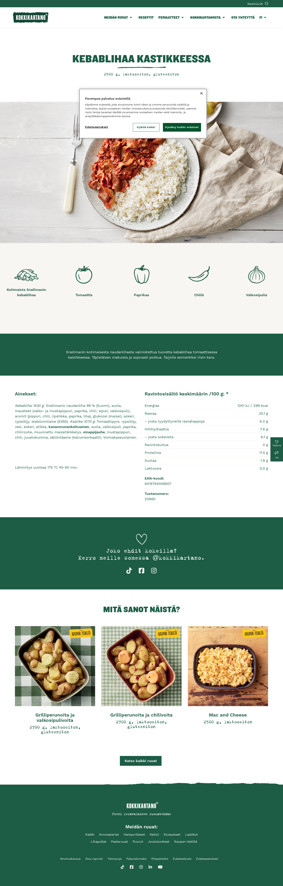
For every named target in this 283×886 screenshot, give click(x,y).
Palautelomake (136, 858)
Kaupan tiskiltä (185, 841)
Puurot (138, 841)
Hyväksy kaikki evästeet (182, 127)
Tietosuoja (115, 858)
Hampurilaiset (134, 834)
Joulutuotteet (158, 841)
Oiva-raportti (94, 858)
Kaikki (89, 834)
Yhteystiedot (159, 858)
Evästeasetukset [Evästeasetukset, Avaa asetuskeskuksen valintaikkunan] (96, 127)
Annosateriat (109, 834)
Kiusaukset (172, 834)
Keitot (154, 834)
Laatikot (191, 834)
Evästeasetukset (207, 858)
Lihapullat (98, 841)
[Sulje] (201, 93)
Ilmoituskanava (70, 858)
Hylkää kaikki (146, 127)
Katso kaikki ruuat (141, 761)
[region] (143, 114)
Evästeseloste (182, 858)
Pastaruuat (119, 841)
